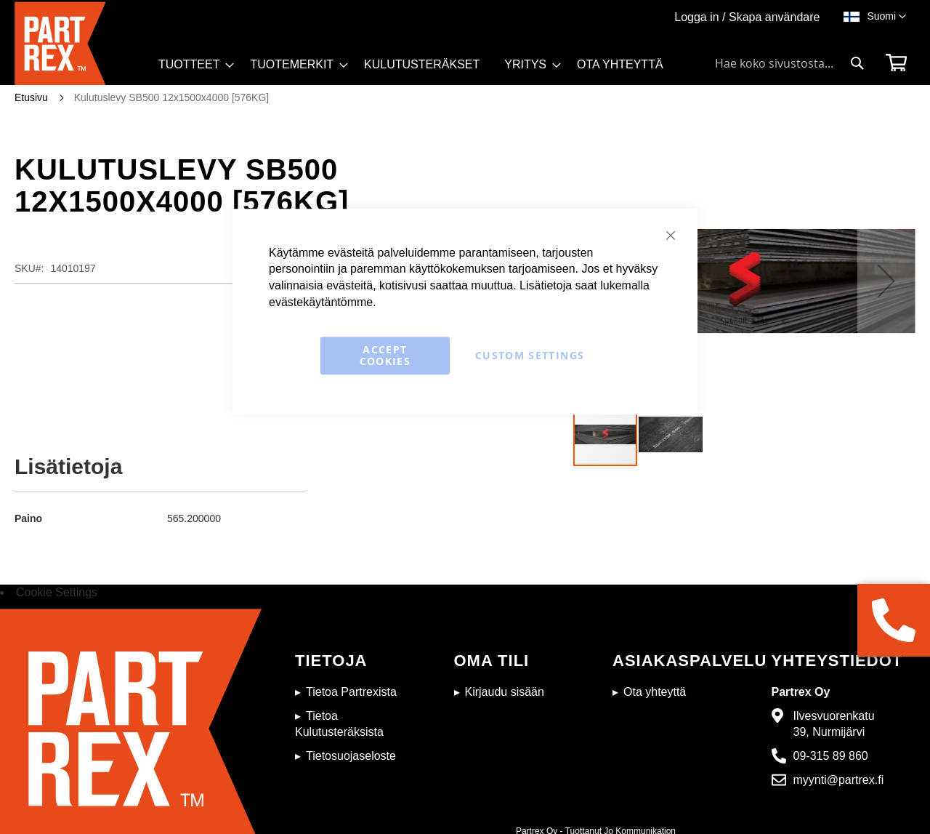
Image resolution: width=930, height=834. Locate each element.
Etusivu (31, 97)
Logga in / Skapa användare (747, 17)
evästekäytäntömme (321, 302)
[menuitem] (192, 65)
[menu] (417, 69)
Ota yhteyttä (654, 692)
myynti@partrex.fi (838, 780)
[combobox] (789, 63)
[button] (886, 17)
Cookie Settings (56, 592)
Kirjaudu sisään (504, 692)
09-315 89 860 (830, 756)
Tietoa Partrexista (351, 692)
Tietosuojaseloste (351, 756)
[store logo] (82, 43)
